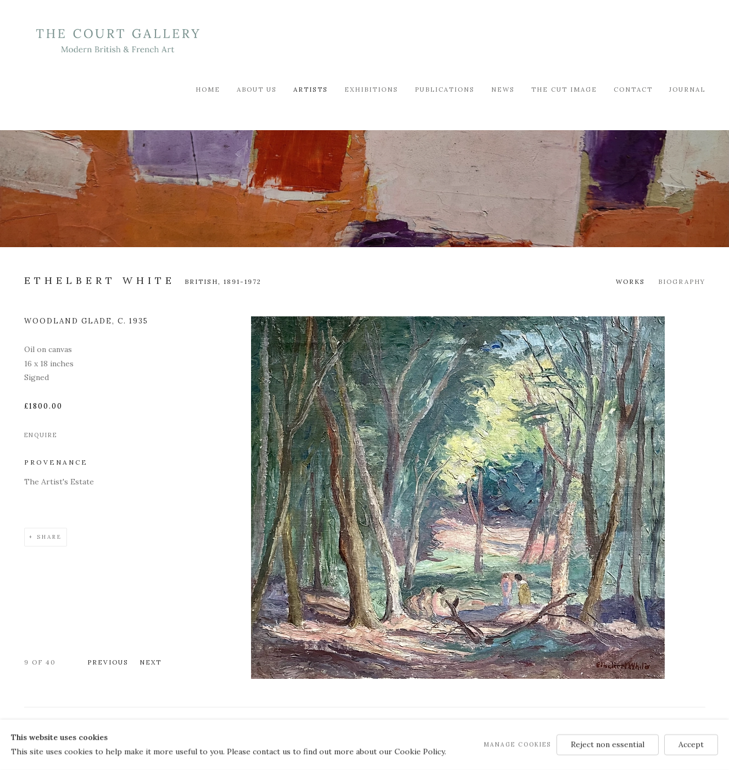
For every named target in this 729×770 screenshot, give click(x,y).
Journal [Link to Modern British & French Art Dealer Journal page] (687, 89)
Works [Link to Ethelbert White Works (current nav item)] (630, 281)
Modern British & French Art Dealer (117, 41)
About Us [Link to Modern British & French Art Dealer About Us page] (257, 89)
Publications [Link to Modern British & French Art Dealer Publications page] (445, 89)
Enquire (40, 435)
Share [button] (49, 536)
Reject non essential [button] (607, 744)
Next (151, 662)
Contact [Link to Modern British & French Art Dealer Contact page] (633, 89)
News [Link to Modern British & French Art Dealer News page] (503, 89)
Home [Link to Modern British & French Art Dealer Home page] (208, 89)
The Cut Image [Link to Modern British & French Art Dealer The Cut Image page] (564, 89)
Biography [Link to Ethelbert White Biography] (681, 281)
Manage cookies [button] (517, 744)
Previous (108, 662)
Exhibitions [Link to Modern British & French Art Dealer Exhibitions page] (371, 89)
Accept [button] (691, 744)
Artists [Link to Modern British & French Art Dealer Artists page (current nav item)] (310, 89)
